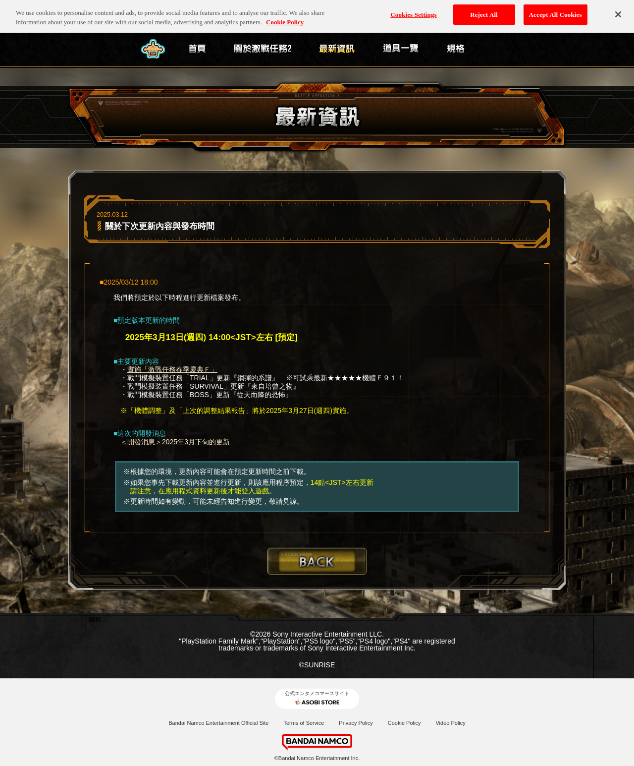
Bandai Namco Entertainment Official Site (218, 723)
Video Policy (450, 723)
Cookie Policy (404, 723)
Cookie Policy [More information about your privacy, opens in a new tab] (285, 17)
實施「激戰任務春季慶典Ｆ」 (172, 369)
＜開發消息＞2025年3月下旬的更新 (175, 442)
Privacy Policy (355, 723)
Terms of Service (303, 723)
